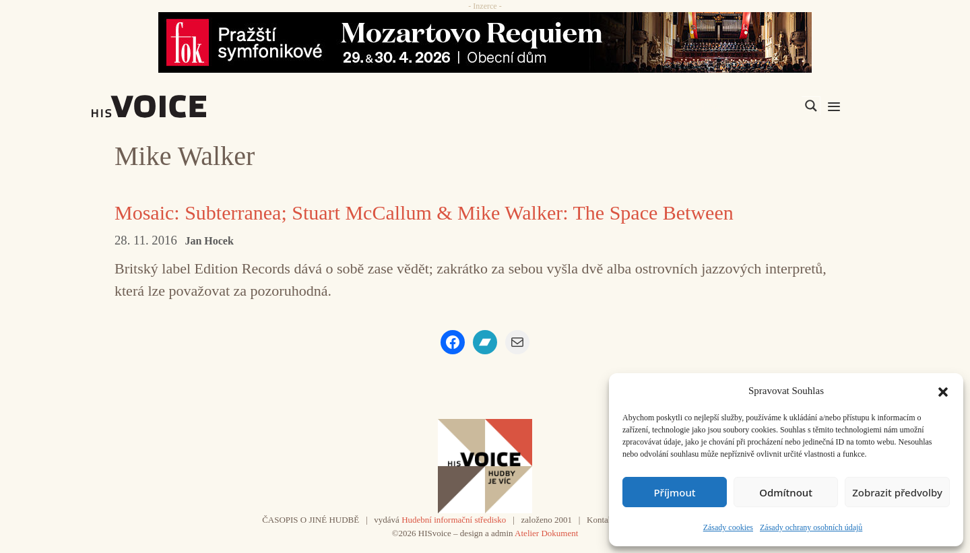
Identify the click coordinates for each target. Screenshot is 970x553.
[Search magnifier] (811, 105)
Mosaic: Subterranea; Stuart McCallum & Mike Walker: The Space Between (424, 212)
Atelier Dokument (546, 533)
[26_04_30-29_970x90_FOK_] (485, 42)
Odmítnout (785, 492)
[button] (943, 390)
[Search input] (747, 105)
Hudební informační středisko (453, 520)
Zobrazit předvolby (897, 492)
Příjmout (674, 492)
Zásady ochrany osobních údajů (811, 527)
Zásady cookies (728, 527)
